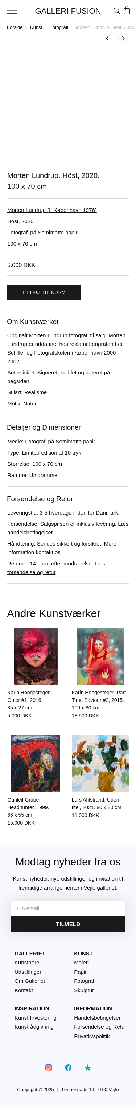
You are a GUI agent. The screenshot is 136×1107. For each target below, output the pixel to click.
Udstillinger (28, 972)
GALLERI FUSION (68, 11)
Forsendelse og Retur (100, 1027)
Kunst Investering (36, 1018)
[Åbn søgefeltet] (116, 11)
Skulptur (84, 990)
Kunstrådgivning (34, 1027)
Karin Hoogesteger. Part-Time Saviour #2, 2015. (100, 700)
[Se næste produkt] (123, 38)
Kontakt (24, 990)
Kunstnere (27, 962)
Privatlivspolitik (92, 1036)
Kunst (36, 27)
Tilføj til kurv (44, 292)
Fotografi (59, 27)
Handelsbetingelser (97, 1018)
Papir (80, 972)
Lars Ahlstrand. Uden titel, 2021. (96, 803)
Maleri (81, 962)
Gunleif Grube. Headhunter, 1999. (28, 807)
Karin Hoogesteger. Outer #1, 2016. (29, 700)
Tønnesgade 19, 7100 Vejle (90, 1089)
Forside (14, 27)
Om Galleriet (30, 981)
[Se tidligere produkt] (107, 38)
